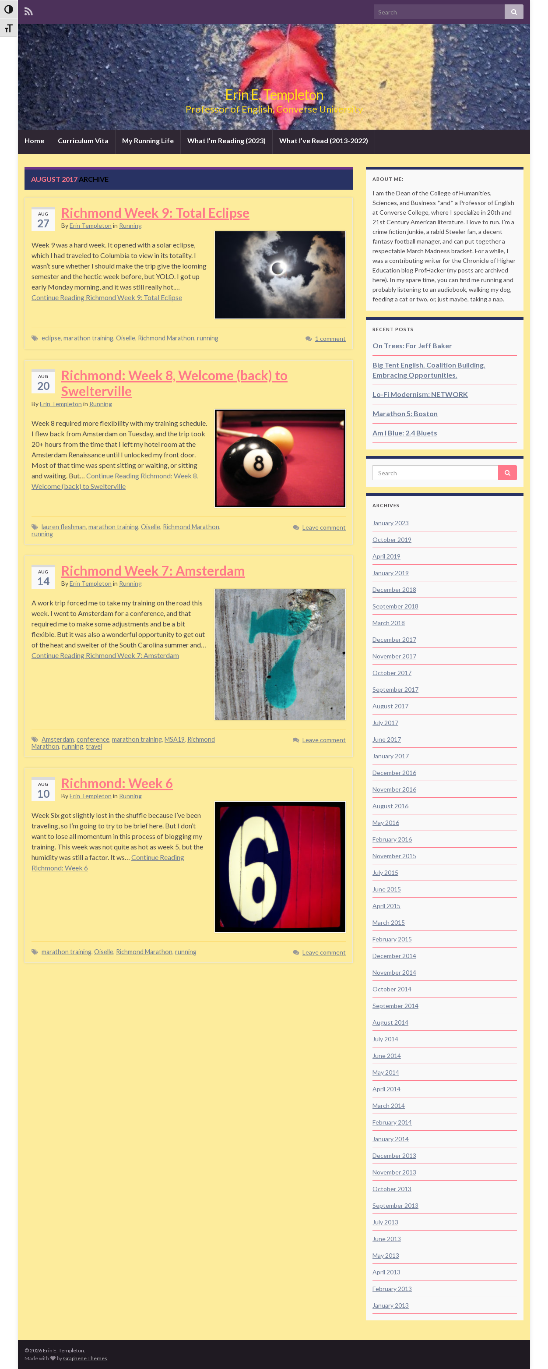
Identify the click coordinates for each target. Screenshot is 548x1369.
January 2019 (390, 573)
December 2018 (394, 589)
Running (130, 225)
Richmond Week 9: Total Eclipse (155, 212)
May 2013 (385, 1255)
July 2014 (385, 1039)
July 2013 (385, 1222)
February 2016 (392, 839)
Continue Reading (107, 297)
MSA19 (175, 739)
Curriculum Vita (83, 140)
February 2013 (392, 1288)
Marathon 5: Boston (405, 413)
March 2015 (388, 922)
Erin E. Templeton (274, 94)
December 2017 (394, 639)
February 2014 (392, 1122)
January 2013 (390, 1305)
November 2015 (394, 856)
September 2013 (395, 1205)
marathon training (88, 338)
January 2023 (390, 523)
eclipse (51, 338)
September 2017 (395, 689)
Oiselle (125, 338)
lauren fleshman (64, 527)
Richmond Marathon (166, 338)
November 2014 (394, 972)
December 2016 (394, 772)
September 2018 (395, 606)
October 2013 (391, 1188)
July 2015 (385, 872)
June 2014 (386, 1055)
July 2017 (385, 722)
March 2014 (388, 1105)
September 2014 (395, 1005)
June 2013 (386, 1238)
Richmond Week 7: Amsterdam (153, 570)
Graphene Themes (85, 1358)
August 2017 (390, 706)
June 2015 (386, 889)
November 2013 (394, 1172)
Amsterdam (58, 739)
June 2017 (386, 739)
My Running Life (148, 140)
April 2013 (386, 1272)
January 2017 (390, 756)
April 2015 (386, 905)
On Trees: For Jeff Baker (412, 345)
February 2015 (392, 939)
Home (34, 140)
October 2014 (391, 989)
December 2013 (394, 1155)
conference (93, 739)
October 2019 (391, 539)
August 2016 (390, 806)
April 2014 (386, 1089)
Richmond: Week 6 (117, 783)
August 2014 (390, 1022)
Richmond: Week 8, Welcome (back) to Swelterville (174, 383)
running (207, 338)
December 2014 (394, 955)
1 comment (330, 338)
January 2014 (390, 1139)
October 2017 (391, 672)
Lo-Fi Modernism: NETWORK (420, 394)
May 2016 (385, 822)
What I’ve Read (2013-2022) (323, 140)
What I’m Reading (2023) (226, 140)
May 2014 (385, 1072)
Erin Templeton (91, 225)
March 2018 (388, 622)
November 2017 (394, 656)
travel (94, 746)
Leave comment (324, 527)
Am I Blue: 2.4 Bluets (404, 432)
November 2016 (394, 789)
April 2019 (386, 556)
